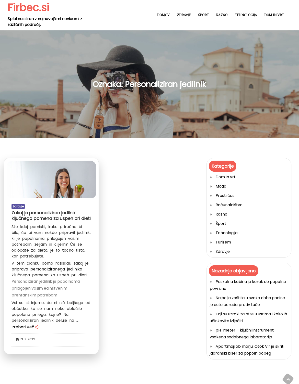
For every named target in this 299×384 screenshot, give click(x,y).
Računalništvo (229, 205)
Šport (203, 15)
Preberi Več (23, 327)
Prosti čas (225, 195)
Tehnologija (246, 15)
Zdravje (184, 15)
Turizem (223, 242)
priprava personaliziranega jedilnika (47, 269)
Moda (221, 186)
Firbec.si (28, 7)
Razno (222, 15)
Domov (163, 15)
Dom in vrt (274, 15)
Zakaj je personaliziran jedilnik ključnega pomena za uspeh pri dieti (51, 215)
